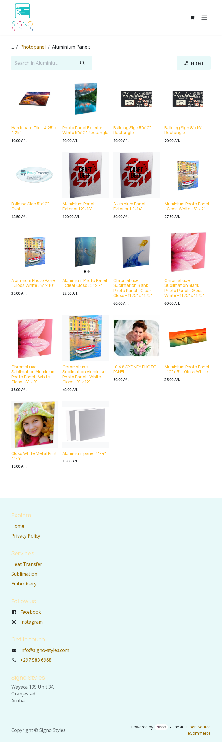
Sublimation (24, 574)
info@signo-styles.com (44, 650)
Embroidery (23, 584)
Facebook (30, 612)
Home (17, 526)
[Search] (82, 63)
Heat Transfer (26, 564)
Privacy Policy (25, 536)
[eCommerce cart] (192, 17)
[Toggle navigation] (204, 17)
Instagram (31, 622)
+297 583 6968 (35, 660)
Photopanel (33, 47)
